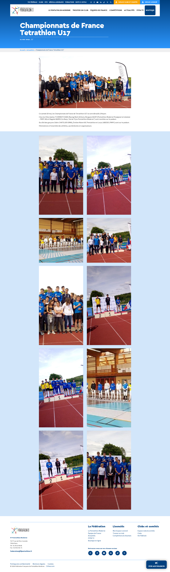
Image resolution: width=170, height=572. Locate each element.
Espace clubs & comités (146, 531)
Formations (69, 2)
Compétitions (115, 10)
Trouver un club (80, 10)
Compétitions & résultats (122, 536)
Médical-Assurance (56, 2)
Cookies (51, 564)
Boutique (150, 10)
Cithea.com (50, 566)
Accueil (22, 50)
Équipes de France (98, 10)
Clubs (41, 2)
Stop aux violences (156, 566)
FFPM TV (140, 10)
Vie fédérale (32, 2)
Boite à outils (81, 2)
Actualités (129, 10)
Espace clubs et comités (128, 2)
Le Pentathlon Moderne (59, 10)
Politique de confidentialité (20, 564)
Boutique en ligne (94, 541)
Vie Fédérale (142, 536)
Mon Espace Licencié (120, 531)
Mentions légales (39, 564)
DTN (46, 2)
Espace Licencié (151, 2)
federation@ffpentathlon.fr (21, 551)
